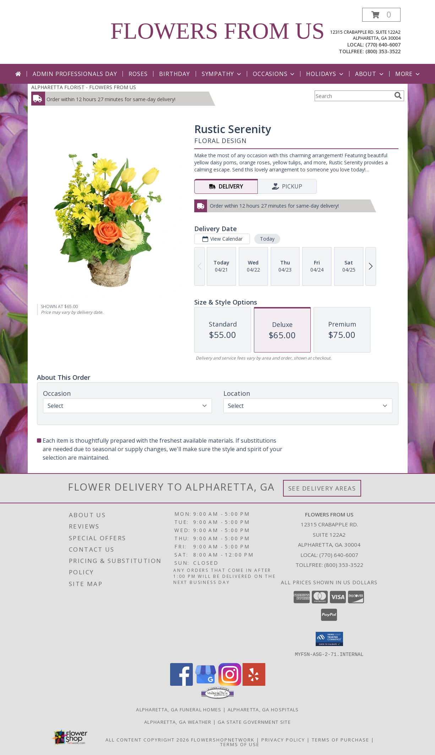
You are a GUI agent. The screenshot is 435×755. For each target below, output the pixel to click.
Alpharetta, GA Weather (178, 721)
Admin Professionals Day (75, 74)
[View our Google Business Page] (205, 683)
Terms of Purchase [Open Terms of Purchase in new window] (340, 739)
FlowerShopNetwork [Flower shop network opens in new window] (223, 739)
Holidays (325, 74)
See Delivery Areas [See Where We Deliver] (322, 488)
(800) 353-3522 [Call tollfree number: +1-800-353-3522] (383, 51)
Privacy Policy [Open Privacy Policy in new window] (283, 739)
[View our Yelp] (254, 683)
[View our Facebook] (181, 683)
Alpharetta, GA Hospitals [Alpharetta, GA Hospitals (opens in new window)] (263, 709)
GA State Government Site (254, 721)
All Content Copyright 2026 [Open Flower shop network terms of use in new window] (147, 739)
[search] (398, 95)
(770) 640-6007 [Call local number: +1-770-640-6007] (383, 44)
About (370, 74)
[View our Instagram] (229, 683)
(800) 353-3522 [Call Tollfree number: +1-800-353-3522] (343, 564)
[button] (381, 15)
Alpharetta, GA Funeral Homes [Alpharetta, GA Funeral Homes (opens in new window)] (178, 709)
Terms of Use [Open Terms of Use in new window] (240, 744)
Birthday (174, 74)
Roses (138, 74)
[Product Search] (353, 96)
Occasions (274, 74)
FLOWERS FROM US (217, 31)
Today (267, 238)
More (408, 74)
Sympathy (222, 74)
